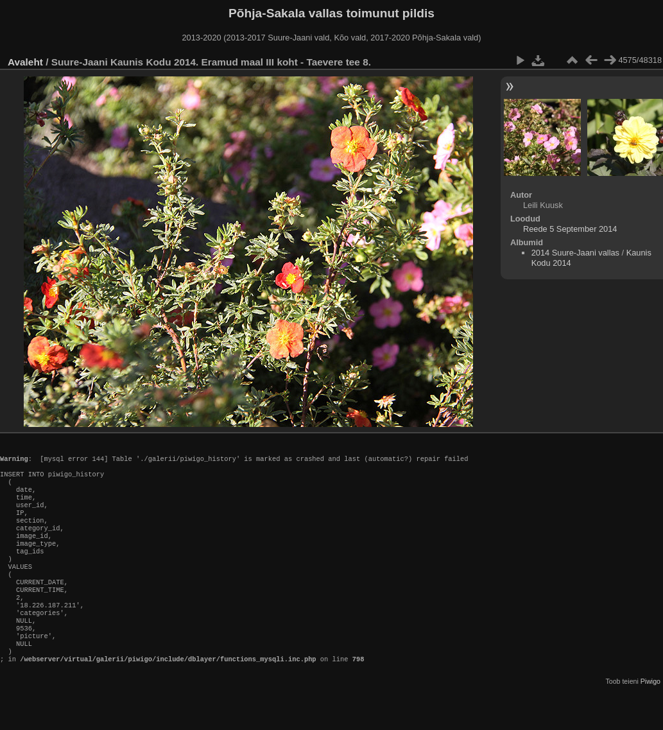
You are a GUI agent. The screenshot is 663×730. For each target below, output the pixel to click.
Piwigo (650, 720)
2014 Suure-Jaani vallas (575, 252)
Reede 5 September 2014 (570, 229)
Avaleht (25, 61)
